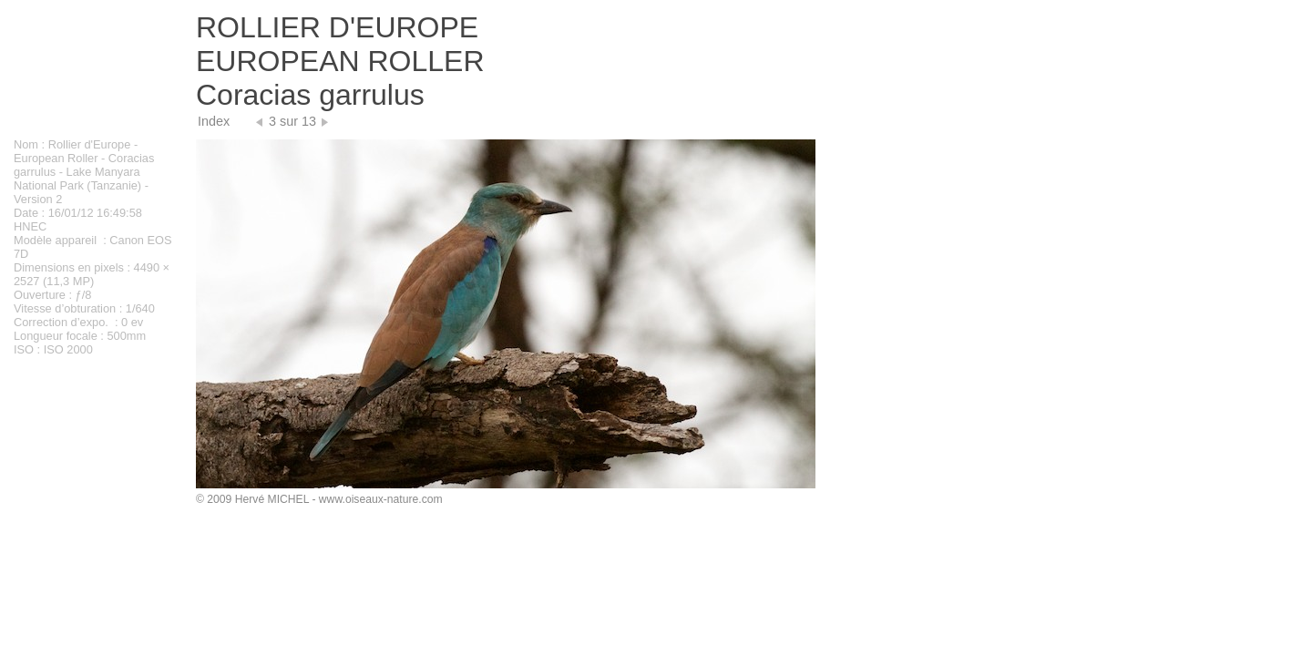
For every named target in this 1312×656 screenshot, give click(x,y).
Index (214, 121)
